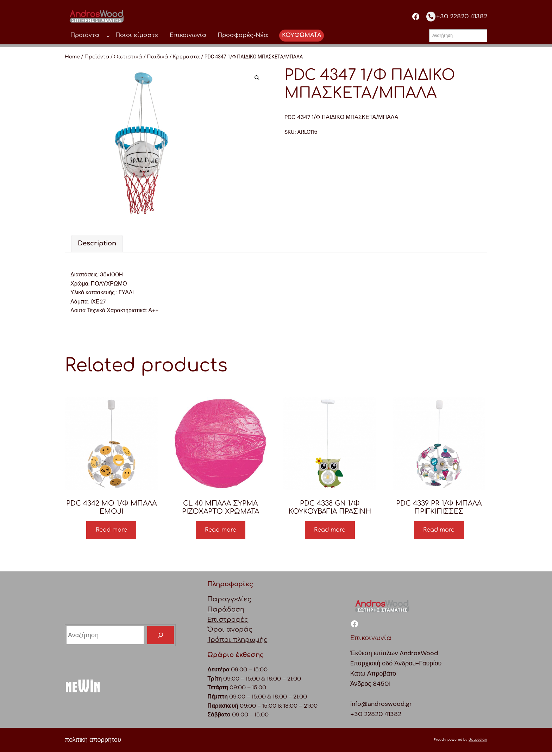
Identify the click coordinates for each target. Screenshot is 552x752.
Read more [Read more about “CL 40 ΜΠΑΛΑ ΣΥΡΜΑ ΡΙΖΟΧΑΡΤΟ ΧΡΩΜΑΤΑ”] (220, 530)
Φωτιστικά (128, 56)
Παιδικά (157, 56)
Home (72, 56)
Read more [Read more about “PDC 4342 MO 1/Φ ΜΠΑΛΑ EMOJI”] (111, 530)
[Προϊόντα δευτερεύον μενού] (108, 35)
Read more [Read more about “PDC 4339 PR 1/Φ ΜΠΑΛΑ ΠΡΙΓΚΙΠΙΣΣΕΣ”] (438, 530)
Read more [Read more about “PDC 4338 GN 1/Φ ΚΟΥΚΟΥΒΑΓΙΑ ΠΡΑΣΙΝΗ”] (329, 530)
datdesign (478, 739)
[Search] (160, 635)
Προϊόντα (96, 56)
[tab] (97, 243)
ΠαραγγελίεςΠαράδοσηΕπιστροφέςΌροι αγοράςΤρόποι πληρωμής (237, 619)
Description (97, 243)
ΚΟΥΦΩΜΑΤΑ (301, 35)
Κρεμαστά (186, 56)
